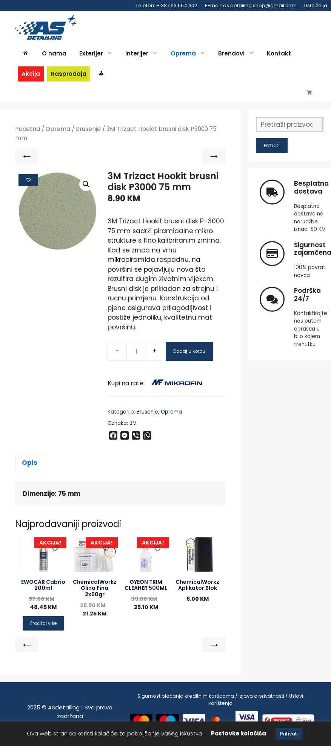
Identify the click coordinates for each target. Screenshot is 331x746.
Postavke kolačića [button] (238, 733)
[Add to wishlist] (28, 185)
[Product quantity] (135, 355)
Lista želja (315, 5)
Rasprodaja (68, 74)
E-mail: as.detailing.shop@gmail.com (251, 5)
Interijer (143, 53)
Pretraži (272, 150)
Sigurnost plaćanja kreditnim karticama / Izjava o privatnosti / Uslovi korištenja (220, 704)
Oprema (190, 53)
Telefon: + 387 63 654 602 (166, 5)
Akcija (31, 74)
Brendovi (238, 53)
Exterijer (97, 53)
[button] (86, 188)
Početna (27, 134)
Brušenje (88, 134)
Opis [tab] (29, 467)
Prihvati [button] (289, 733)
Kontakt (279, 53)
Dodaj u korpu (189, 355)
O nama (54, 53)
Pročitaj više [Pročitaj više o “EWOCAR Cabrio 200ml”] (43, 627)
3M (133, 427)
